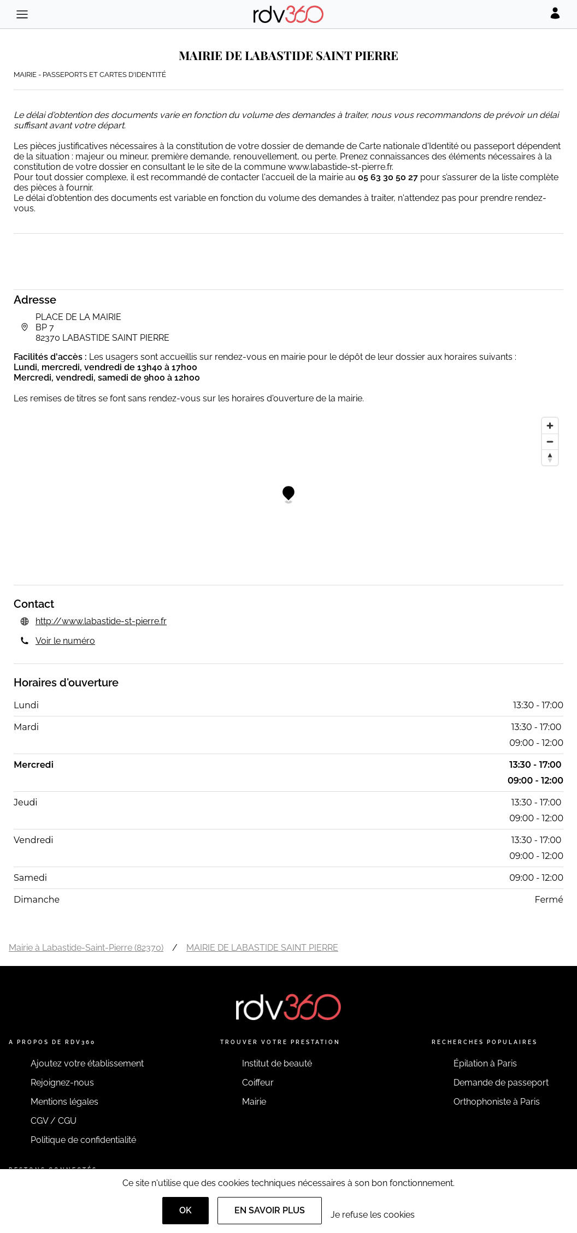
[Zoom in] (550, 426)
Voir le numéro (65, 641)
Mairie (254, 1101)
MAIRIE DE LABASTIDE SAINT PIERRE (262, 947)
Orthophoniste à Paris (497, 1101)
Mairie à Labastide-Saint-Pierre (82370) (86, 947)
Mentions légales (64, 1101)
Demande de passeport (501, 1082)
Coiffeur (258, 1082)
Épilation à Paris (485, 1063)
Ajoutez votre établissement (87, 1063)
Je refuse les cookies (373, 1215)
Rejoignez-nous (62, 1082)
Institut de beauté (277, 1063)
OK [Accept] (185, 1210)
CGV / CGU (53, 1121)
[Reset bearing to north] (550, 457)
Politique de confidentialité (83, 1140)
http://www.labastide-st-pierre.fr (101, 621)
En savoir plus (269, 1210)
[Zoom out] (550, 441)
